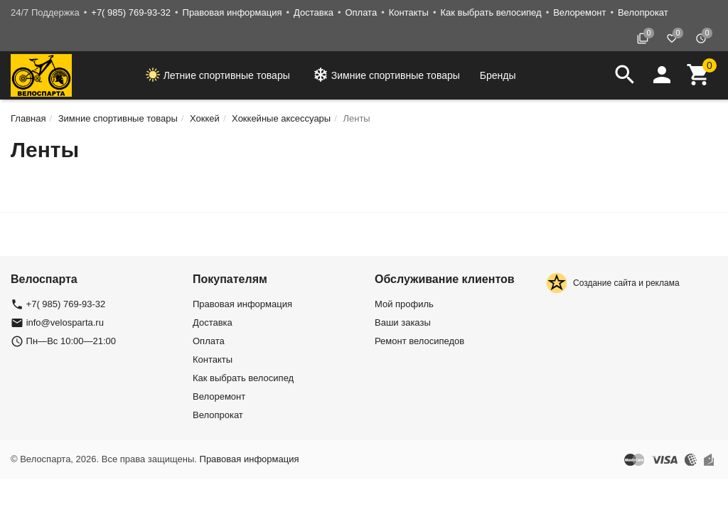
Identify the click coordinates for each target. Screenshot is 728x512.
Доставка (313, 12)
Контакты (409, 12)
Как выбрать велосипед (490, 12)
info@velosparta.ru (65, 322)
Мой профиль (404, 304)
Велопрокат (643, 12)
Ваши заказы (403, 322)
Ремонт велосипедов (419, 341)
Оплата (361, 12)
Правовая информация (232, 12)
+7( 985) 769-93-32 (131, 12)
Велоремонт (579, 12)
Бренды (498, 75)
